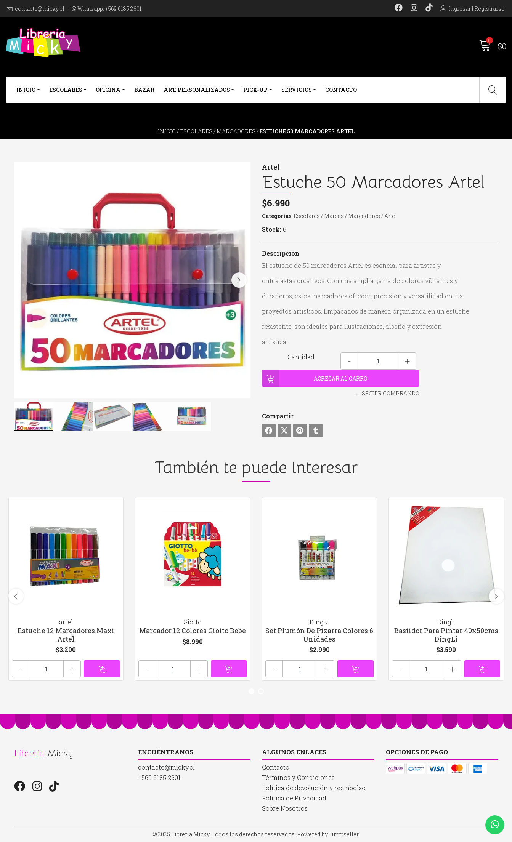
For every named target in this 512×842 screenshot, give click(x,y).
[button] (251, 691)
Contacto (341, 89)
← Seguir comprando (387, 393)
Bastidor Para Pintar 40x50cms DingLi (446, 635)
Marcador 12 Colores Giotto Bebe (192, 630)
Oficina (108, 89)
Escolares (65, 89)
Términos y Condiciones (298, 777)
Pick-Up (255, 89)
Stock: (271, 229)
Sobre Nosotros (285, 808)
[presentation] (239, 280)
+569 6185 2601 (123, 8)
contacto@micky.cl (39, 8)
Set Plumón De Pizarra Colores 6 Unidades (319, 635)
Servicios (296, 89)
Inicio (25, 89)
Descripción (280, 253)
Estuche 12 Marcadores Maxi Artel (66, 635)
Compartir (278, 416)
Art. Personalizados (197, 89)
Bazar (144, 89)
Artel (390, 215)
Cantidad (301, 357)
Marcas (334, 215)
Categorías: (277, 215)
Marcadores (236, 131)
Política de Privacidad (294, 798)
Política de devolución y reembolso (314, 788)
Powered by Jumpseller (328, 834)
